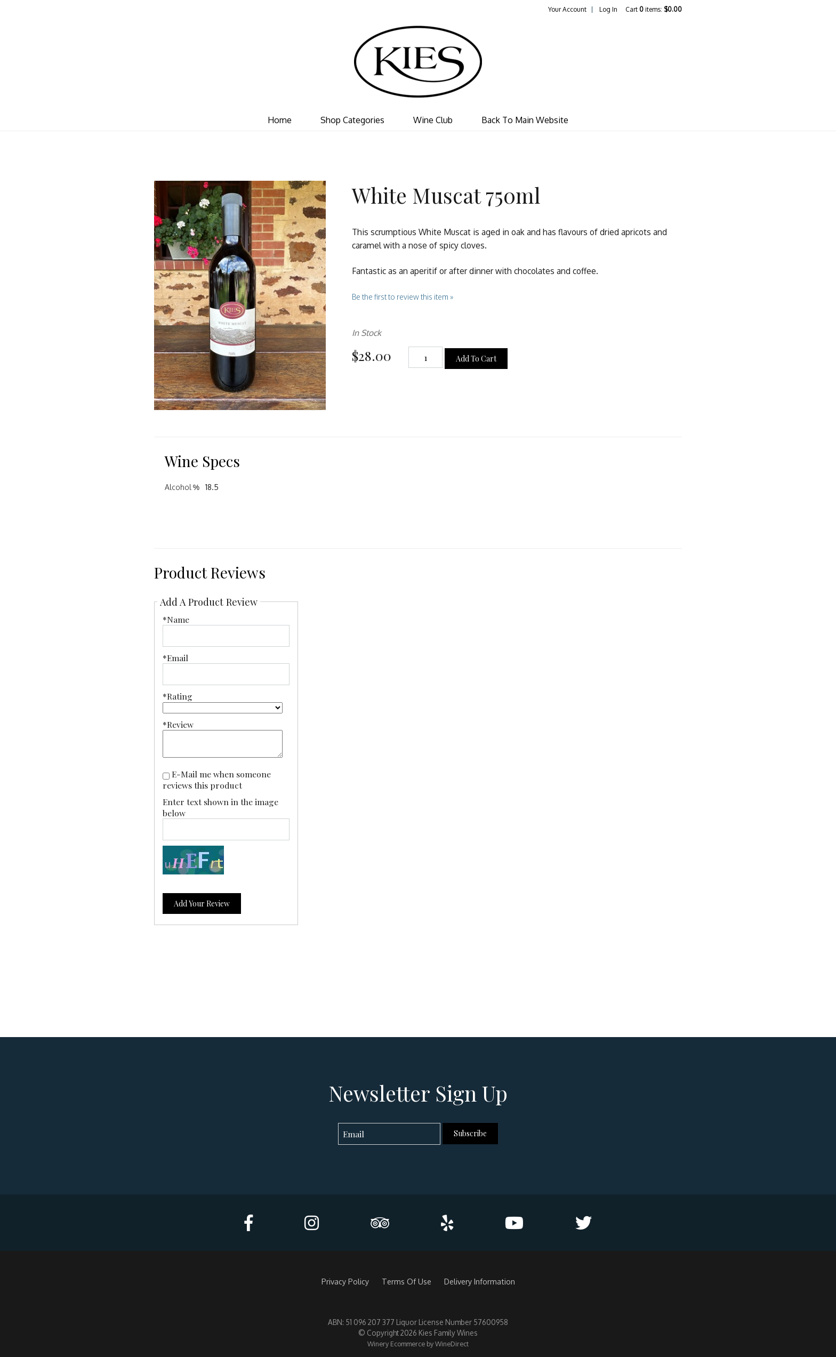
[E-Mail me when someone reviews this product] (166, 776)
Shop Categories (352, 120)
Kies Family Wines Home (418, 62)
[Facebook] (248, 1222)
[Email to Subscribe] (389, 1134)
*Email (175, 657)
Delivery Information (479, 1281)
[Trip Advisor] (380, 1222)
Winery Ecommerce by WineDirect (418, 1343)
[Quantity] (425, 357)
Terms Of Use (406, 1281)
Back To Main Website (524, 120)
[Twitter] (583, 1222)
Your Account (567, 9)
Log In (608, 9)
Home (280, 120)
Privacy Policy (345, 1281)
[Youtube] (514, 1222)
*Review (178, 724)
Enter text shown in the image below (220, 807)
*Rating (177, 696)
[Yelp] (447, 1222)
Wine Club (433, 120)
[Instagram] (311, 1222)
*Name (176, 619)
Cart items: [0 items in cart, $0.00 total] (653, 9)
